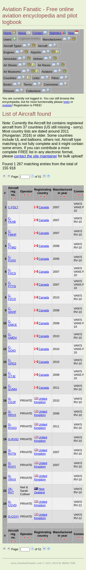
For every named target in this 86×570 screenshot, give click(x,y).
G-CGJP (12, 400)
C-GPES (12, 361)
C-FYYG (12, 284)
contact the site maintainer (35, 156)
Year (73, 33)
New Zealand (39, 490)
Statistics (57, 33)
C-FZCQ (12, 297)
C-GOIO (12, 348)
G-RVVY (12, 464)
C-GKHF (12, 310)
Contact (40, 33)
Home (9, 33)
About (24, 33)
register (7, 105)
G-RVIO (13, 439)
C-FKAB (12, 220)
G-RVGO (12, 426)
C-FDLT (13, 207)
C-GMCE (12, 323)
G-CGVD (12, 503)
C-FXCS (12, 271)
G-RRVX (12, 413)
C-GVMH (12, 387)
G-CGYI (13, 516)
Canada (44, 207)
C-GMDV (12, 336)
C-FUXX (12, 258)
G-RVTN (12, 451)
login (67, 102)
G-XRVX (12, 477)
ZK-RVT (11, 490)
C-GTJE (12, 374)
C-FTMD (12, 245)
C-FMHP (12, 232)
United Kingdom (40, 400)
